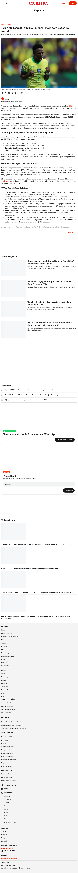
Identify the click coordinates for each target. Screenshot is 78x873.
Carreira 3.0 (7, 799)
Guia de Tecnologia (7, 706)
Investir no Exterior (7, 753)
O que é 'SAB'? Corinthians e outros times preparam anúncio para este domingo (30, 390)
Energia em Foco (6, 750)
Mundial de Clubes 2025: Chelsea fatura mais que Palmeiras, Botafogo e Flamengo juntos (33, 395)
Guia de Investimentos (8, 709)
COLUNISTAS (5, 666)
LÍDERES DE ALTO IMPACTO (9, 636)
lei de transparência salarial (55, 871)
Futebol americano (48, 227)
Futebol (37, 227)
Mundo (3, 670)
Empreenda (7, 819)
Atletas (23, 227)
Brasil (3, 640)
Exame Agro (5, 683)
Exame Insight (5, 653)
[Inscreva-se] (69, 490)
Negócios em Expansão (8, 780)
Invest (3, 659)
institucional (5, 871)
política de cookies (25, 871)
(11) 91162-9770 (9, 851)
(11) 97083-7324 (9, 865)
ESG (2, 649)
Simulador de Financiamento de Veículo (13, 728)
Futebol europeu (62, 227)
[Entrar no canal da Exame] (65, 440)
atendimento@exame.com (9, 858)
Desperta (6, 472)
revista (6, 789)
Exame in (7, 796)
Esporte (39, 10)
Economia (4, 646)
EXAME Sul (4, 740)
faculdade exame (10, 785)
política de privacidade (39, 871)
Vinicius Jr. (6, 181)
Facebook (4, 841)
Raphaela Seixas (9, 98)
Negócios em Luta (6, 763)
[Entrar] (73, 3)
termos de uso (15, 871)
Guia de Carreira (6, 713)
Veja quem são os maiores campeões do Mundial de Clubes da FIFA (26, 400)
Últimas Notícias (6, 633)
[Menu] (2, 3)
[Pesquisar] (6, 3)
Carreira (3, 643)
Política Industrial (6, 766)
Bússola (3, 743)
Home (2, 24)
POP (2, 696)
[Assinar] (63, 3)
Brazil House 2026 (7, 737)
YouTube (4, 831)
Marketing (4, 677)
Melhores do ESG (6, 777)
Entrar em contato (7, 848)
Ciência (3, 693)
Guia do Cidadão (6, 703)
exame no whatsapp (10, 431)
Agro (5, 815)
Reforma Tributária (7, 756)
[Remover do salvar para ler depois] (22, 93)
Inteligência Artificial (7, 656)
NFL (70, 106)
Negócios (4, 662)
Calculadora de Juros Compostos (11, 725)
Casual (3, 673)
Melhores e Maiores (7, 774)
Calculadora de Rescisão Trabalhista (12, 722)
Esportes (29, 227)
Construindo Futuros (7, 746)
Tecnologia (4, 686)
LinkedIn (4, 834)
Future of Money (6, 690)
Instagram (4, 838)
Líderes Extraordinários (8, 759)
